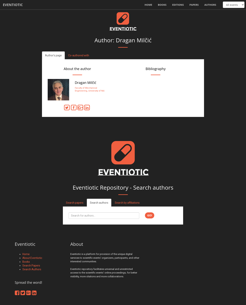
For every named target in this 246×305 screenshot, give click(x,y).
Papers (194, 4)
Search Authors (31, 269)
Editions (178, 4)
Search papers (74, 202)
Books (162, 4)
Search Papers (31, 265)
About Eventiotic (32, 257)
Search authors (99, 202)
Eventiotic (13, 4)
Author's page (53, 55)
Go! (149, 215)
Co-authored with (78, 55)
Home (148, 4)
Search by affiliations (127, 202)
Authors (210, 4)
